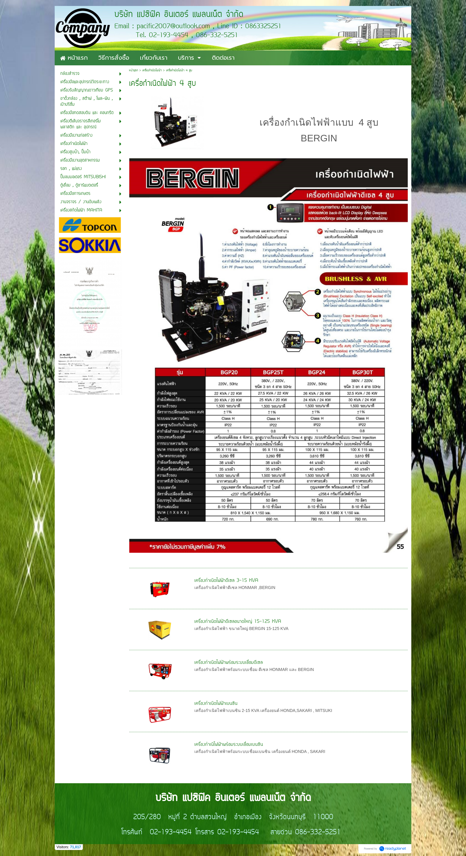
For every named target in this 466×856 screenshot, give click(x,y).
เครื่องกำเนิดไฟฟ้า (152, 70)
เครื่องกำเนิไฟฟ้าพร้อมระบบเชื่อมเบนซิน (228, 744)
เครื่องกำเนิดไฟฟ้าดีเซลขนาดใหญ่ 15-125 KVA (237, 621)
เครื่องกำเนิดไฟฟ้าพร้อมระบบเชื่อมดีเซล (228, 662)
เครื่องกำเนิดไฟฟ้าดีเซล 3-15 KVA (226, 580)
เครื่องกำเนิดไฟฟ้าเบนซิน (215, 703)
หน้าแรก (133, 70)
